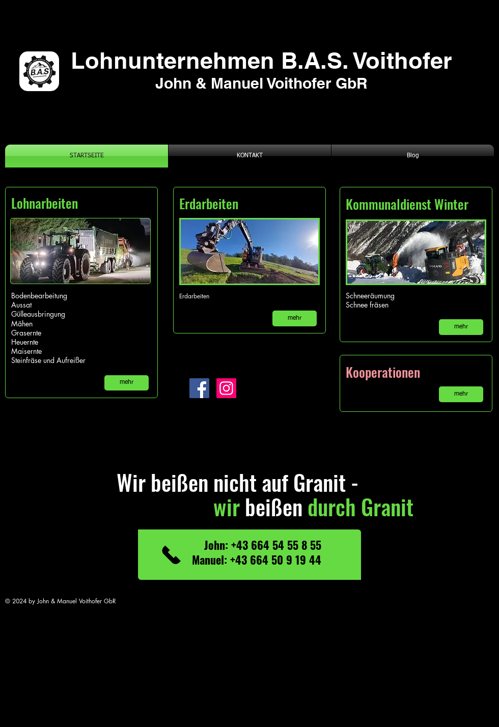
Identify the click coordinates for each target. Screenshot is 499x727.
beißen (244, 506)
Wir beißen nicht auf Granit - (217, 482)
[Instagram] (226, 388)
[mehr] (126, 382)
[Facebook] (199, 388)
